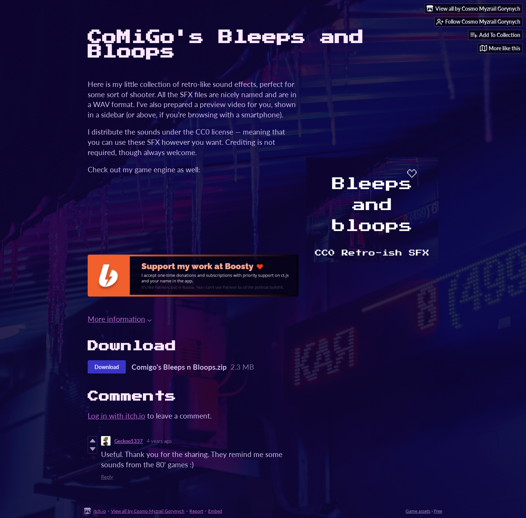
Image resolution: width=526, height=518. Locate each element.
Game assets (418, 511)
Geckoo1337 (128, 441)
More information (120, 318)
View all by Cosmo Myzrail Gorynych (147, 511)
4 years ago (159, 441)
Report (196, 511)
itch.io (99, 511)
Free (438, 511)
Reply (107, 477)
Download (107, 367)
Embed (215, 511)
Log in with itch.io (116, 415)
